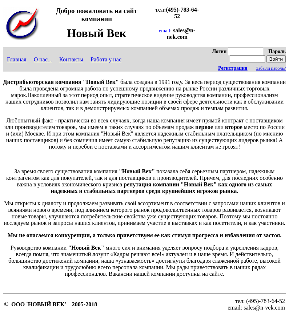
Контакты (71, 59)
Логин (219, 51)
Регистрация (233, 68)
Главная (17, 59)
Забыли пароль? (271, 68)
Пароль (277, 51)
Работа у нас (106, 59)
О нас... (43, 59)
